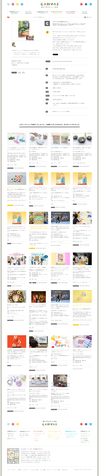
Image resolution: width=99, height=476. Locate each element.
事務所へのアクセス (11, 438)
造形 (15, 164)
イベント (31, 205)
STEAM (74, 282)
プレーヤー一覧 (23, 433)
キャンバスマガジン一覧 (38, 433)
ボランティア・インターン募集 (53, 469)
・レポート (35, 438)
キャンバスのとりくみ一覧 (71, 433)
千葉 (19, 72)
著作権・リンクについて (23, 469)
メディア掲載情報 (84, 440)
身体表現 (74, 241)
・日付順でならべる (69, 436)
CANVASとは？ (10, 433)
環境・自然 (33, 244)
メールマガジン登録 (34, 469)
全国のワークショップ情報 (54, 436)
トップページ (13, 17)
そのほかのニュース (85, 442)
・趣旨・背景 (10, 435)
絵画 (8, 164)
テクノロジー (60, 241)
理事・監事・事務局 (24, 435)
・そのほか (35, 440)
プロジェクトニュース (85, 435)
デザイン (12, 164)
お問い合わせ (64, 469)
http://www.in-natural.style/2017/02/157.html (62, 61)
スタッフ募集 (43, 469)
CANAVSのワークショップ (54, 435)
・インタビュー (36, 435)
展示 (30, 282)
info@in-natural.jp (57, 99)
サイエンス (79, 282)
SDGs (20, 200)
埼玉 (23, 72)
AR (51, 241)
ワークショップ (10, 168)
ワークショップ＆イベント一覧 (55, 433)
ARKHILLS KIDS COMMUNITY (35, 243)
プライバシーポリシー (11, 469)
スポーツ (55, 241)
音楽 (33, 327)
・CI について (10, 436)
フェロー (22, 436)
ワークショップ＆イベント (25, 17)
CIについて (37, 462)
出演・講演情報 (84, 438)
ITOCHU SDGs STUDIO (12, 200)
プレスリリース (84, 436)
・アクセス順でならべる (70, 435)
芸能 (30, 202)
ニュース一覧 (83, 433)
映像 (61, 320)
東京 (23, 200)
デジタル (35, 366)
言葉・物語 (9, 282)
